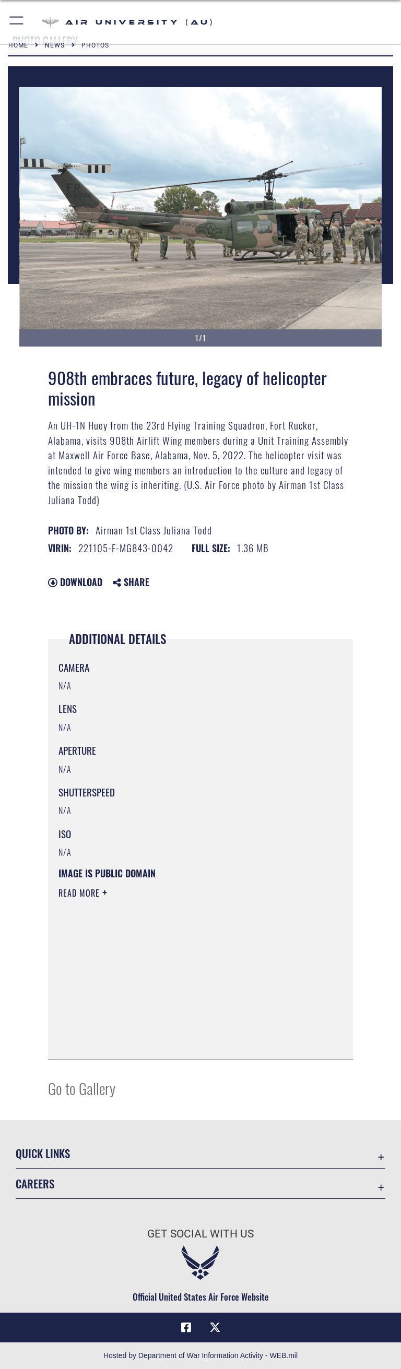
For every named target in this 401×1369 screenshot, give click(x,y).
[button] (17, 22)
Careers (35, 1183)
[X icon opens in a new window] (215, 1327)
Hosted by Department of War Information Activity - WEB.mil (200, 1355)
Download (75, 582)
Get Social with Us (200, 1234)
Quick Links (43, 1153)
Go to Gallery (81, 1088)
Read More (80, 893)
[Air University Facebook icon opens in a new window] (186, 1327)
